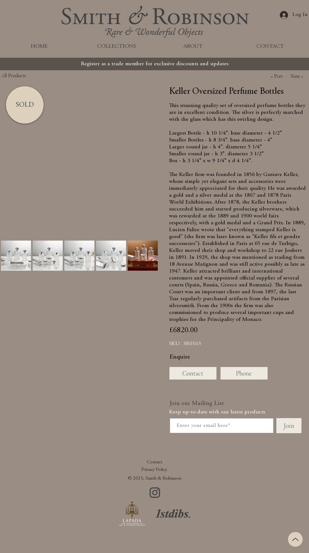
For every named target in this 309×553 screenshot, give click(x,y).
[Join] (288, 425)
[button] (277, 76)
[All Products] (27, 75)
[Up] (295, 539)
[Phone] (244, 373)
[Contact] (192, 373)
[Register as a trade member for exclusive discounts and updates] (154, 64)
